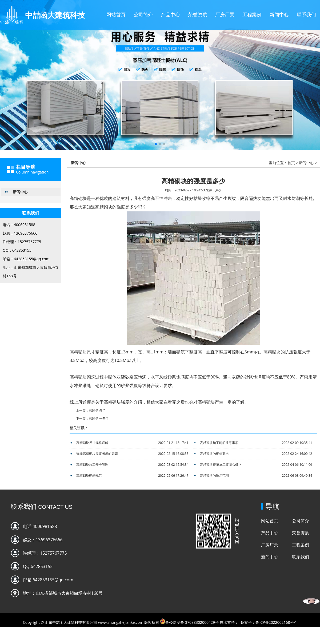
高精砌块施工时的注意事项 (219, 442)
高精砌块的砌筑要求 (214, 453)
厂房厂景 (224, 14)
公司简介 (143, 14)
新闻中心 (279, 14)
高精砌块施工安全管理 (92, 464)
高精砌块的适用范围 (214, 475)
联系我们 (306, 14)
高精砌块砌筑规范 (89, 475)
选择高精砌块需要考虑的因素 (97, 453)
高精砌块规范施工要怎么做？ (221, 464)
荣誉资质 (197, 14)
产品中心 (170, 14)
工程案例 (252, 14)
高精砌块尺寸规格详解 (92, 442)
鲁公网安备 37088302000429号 (192, 622)
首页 (291, 162)
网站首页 (116, 14)
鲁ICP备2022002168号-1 (276, 622)
